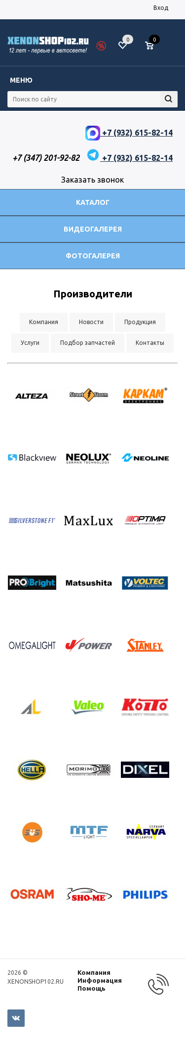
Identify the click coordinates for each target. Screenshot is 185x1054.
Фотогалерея (93, 256)
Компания (94, 972)
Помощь (91, 988)
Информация (99, 980)
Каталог (93, 202)
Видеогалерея (93, 229)
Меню (21, 80)
